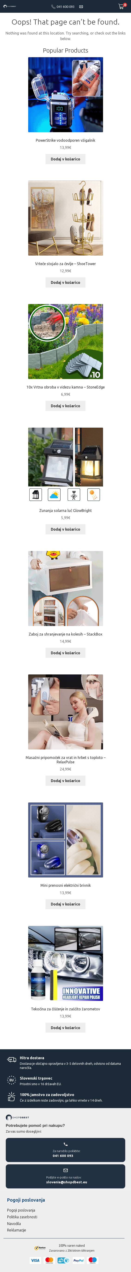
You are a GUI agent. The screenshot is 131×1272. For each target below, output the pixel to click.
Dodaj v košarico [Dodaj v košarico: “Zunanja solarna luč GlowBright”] (65, 529)
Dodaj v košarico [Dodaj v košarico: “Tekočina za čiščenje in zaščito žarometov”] (65, 1028)
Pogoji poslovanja (21, 1210)
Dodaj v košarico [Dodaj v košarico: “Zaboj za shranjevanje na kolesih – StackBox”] (65, 653)
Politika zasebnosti (22, 1217)
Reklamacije (16, 1230)
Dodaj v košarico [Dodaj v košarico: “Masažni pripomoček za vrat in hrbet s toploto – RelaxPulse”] (65, 781)
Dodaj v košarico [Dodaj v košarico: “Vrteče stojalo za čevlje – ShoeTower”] (65, 282)
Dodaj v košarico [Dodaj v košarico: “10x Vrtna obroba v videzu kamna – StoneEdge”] (65, 406)
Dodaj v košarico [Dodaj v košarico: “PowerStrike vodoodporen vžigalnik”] (65, 159)
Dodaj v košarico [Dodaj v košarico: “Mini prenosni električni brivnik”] (65, 904)
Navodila (14, 1224)
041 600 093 (66, 7)
